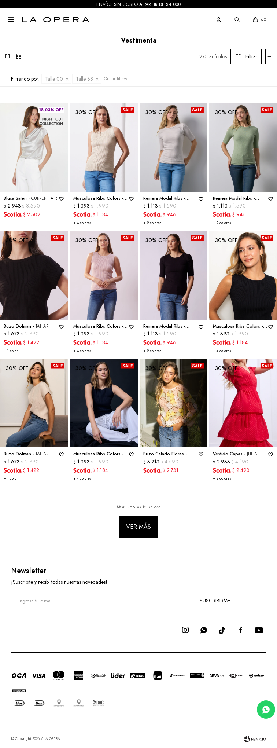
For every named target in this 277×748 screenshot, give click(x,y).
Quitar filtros (115, 79)
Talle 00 (54, 78)
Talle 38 (84, 78)
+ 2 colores (152, 222)
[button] (219, 19)
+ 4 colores (82, 222)
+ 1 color (11, 350)
